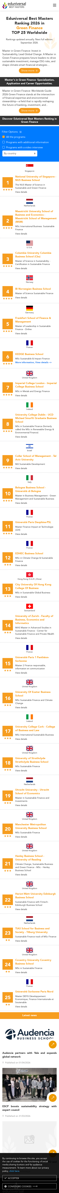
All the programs (15, 137)
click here (14, 1171)
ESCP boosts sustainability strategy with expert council (29, 1108)
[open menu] (54, 5)
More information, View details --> (33, 362)
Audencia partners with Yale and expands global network (29, 1055)
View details (21, 192)
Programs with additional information (27, 142)
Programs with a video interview (24, 147)
